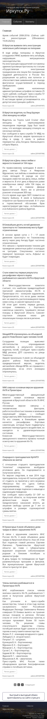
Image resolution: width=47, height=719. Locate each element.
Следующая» (30, 685)
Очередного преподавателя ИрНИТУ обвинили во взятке (21, 458)
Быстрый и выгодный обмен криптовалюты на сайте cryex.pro (23, 696)
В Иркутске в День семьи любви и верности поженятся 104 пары (19, 162)
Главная (6, 22)
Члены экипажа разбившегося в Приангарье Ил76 (18, 584)
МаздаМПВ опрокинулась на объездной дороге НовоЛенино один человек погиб (23, 335)
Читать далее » (9, 149)
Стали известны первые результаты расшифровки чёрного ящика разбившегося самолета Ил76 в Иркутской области (23, 276)
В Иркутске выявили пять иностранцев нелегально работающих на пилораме (22, 47)
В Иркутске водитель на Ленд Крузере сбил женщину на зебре (21, 114)
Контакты (30, 22)
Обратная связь (8, 709)
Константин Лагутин (37, 716)
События (17, 22)
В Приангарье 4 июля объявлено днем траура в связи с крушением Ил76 (21, 528)
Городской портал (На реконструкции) (22, 9)
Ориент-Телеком (38, 717)
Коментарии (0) (8, 106)
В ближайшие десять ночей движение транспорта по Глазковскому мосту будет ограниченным (23, 227)
